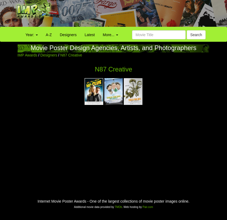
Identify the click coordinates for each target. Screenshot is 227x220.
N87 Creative (71, 55)
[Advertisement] (142, 14)
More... (110, 35)
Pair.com (148, 207)
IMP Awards (27, 55)
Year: (32, 35)
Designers (68, 35)
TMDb (118, 207)
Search (196, 35)
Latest (90, 35)
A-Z (49, 35)
